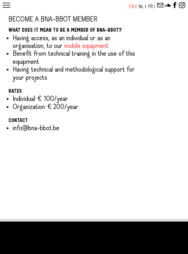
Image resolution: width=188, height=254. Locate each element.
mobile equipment (86, 46)
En (132, 6)
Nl (142, 6)
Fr (151, 6)
